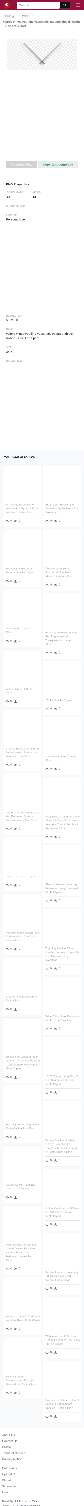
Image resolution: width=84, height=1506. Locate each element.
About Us (8, 1435)
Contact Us (9, 1441)
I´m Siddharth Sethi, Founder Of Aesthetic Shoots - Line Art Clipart (59, 571)
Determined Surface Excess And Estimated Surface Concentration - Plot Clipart (22, 814)
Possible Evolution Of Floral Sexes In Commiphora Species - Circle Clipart (61, 1397)
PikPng (9, 16)
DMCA (6, 1447)
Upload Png (10, 1474)
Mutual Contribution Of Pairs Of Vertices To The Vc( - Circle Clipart (62, 1207)
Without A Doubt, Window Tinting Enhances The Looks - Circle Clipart (62, 1334)
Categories (9, 1468)
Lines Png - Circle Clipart (20, 873)
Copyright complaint (58, 164)
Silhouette (9, 1486)
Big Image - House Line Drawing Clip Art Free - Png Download (61, 508)
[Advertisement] (41, 118)
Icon (5, 1492)
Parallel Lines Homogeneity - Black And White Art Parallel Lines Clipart (61, 1270)
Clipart (6, 1480)
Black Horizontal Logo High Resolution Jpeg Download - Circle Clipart (62, 885)
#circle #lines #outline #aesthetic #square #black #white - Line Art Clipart (21, 508)
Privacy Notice (12, 1459)
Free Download (22, 164)
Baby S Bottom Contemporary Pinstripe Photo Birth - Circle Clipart (21, 1377)
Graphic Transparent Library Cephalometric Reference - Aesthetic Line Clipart (22, 750)
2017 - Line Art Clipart (58, 699)
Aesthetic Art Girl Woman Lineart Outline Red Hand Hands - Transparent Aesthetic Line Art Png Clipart (20, 1247)
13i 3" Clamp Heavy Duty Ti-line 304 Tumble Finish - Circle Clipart (62, 1076)
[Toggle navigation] (78, 5)
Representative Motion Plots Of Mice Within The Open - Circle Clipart (22, 933)
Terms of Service (13, 1453)
